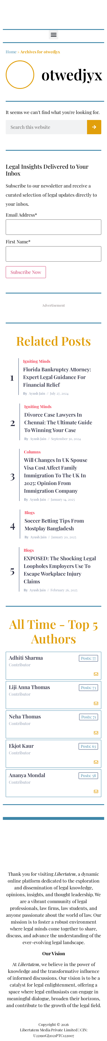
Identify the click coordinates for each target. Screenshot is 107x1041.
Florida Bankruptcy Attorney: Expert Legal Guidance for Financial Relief (57, 377)
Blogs (30, 512)
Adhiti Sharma (26, 657)
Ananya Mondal (27, 775)
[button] (53, 34)
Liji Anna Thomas (29, 687)
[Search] (94, 127)
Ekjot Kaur (21, 745)
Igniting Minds (36, 361)
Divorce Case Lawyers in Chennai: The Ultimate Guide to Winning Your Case (58, 422)
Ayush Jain (37, 393)
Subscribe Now (26, 272)
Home (11, 51)
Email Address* (21, 215)
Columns (32, 452)
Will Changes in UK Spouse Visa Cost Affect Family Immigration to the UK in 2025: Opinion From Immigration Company (55, 475)
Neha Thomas (25, 716)
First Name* (18, 241)
